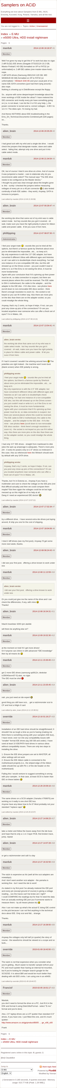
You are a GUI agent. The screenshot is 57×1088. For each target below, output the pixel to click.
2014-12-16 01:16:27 (42, 716)
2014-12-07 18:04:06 (43, 528)
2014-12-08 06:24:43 (43, 550)
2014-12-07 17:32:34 (43, 507)
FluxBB (52, 1070)
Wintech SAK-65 (22, 81)
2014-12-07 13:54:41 (43, 325)
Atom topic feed (49, 1067)
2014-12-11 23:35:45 (42, 685)
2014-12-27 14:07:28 (42, 843)
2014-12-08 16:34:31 (42, 611)
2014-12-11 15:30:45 (42, 660)
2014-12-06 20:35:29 (43, 131)
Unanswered (41, 26)
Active (32, 26)
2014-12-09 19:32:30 (42, 635)
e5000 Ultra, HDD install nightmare (25, 37)
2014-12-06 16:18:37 (43, 48)
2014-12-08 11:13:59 (42, 572)
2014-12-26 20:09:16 (42, 786)
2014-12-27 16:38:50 (42, 925)
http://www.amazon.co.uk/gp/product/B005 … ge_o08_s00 (27, 1022)
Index (4, 34)
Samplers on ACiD (18, 5)
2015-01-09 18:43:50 (42, 949)
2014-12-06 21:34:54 (43, 158)
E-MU (15, 34)
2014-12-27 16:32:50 (42, 862)
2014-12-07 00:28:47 (43, 205)
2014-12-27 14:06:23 (42, 818)
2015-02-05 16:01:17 (42, 988)
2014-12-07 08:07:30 (43, 233)
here (50, 286)
